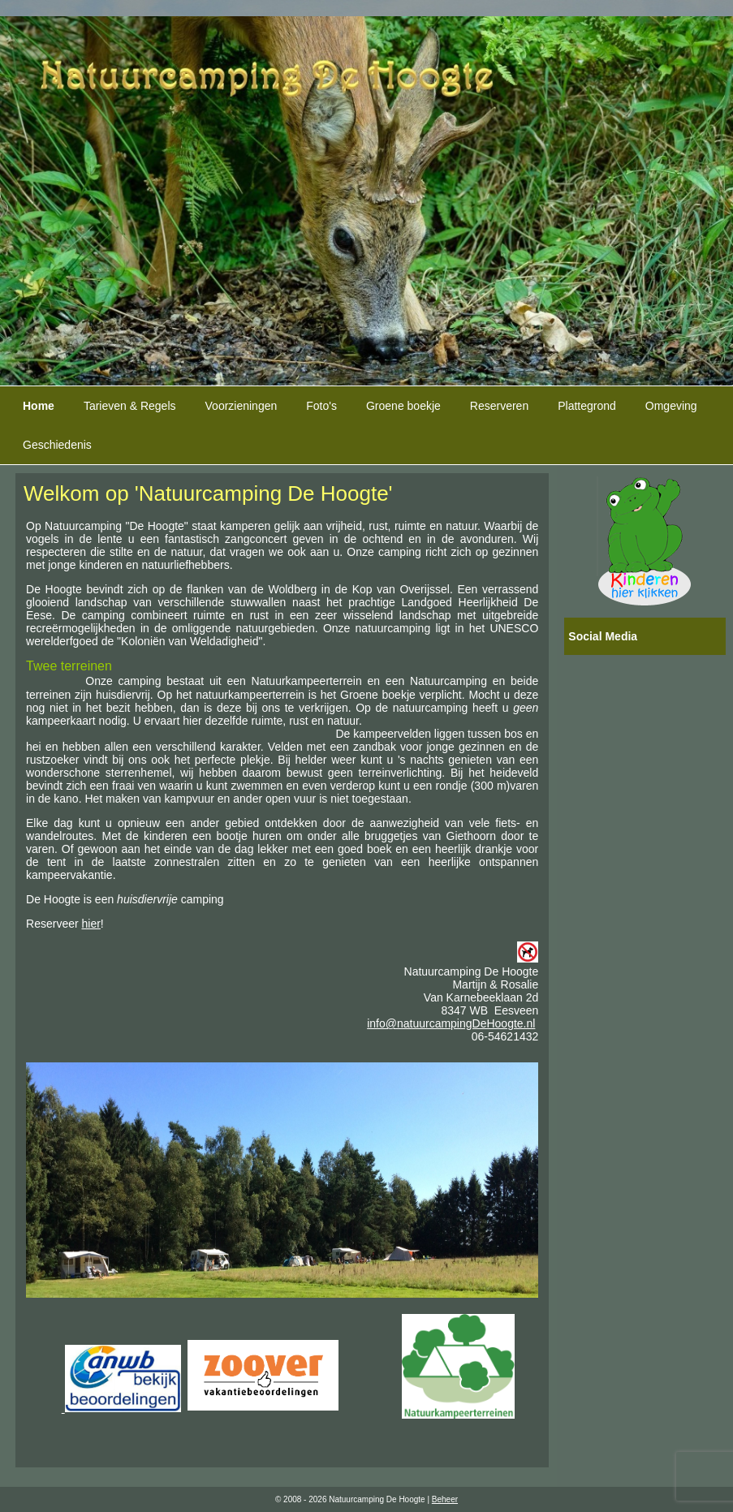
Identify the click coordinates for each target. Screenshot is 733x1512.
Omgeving (671, 405)
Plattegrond (587, 405)
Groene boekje (403, 405)
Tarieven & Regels (130, 405)
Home (38, 405)
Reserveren (499, 405)
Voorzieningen (241, 405)
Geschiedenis (57, 444)
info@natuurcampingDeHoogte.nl (451, 1023)
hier (91, 923)
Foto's (321, 405)
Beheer (445, 1499)
